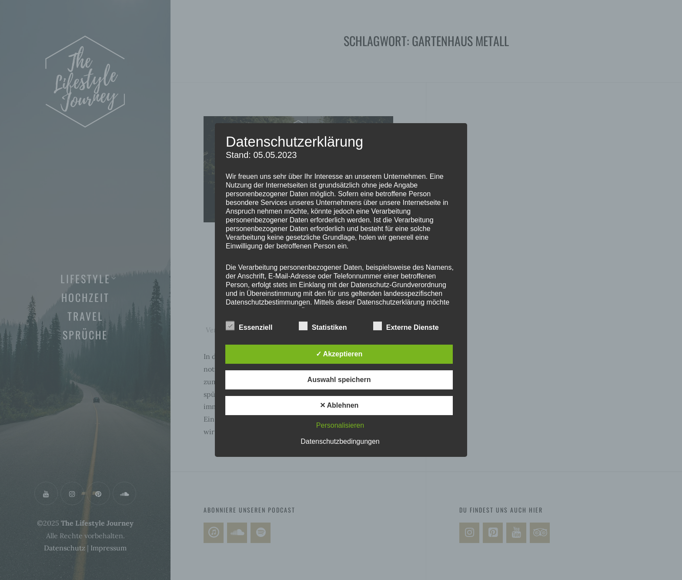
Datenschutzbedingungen (340, 441)
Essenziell (249, 326)
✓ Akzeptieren (339, 354)
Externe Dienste (406, 326)
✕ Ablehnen (339, 405)
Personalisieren (340, 425)
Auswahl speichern (339, 379)
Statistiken (323, 326)
